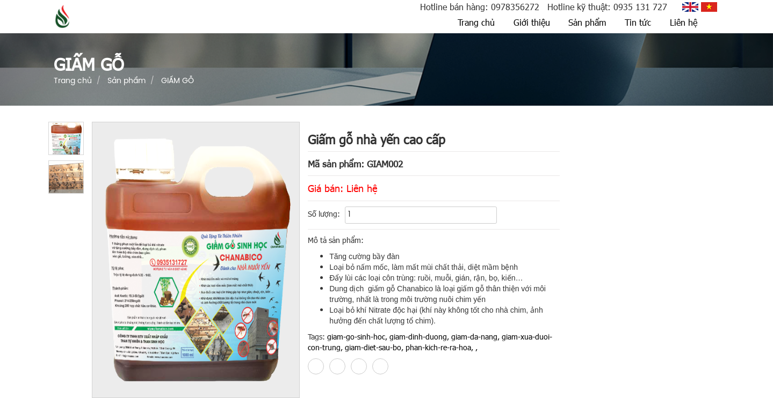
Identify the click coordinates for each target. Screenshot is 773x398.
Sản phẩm (587, 22)
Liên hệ (683, 22)
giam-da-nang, (475, 336)
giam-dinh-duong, (419, 336)
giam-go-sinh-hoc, (357, 336)
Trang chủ (476, 22)
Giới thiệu (532, 22)
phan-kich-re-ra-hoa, (439, 347)
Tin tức (638, 22)
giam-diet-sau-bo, (374, 347)
